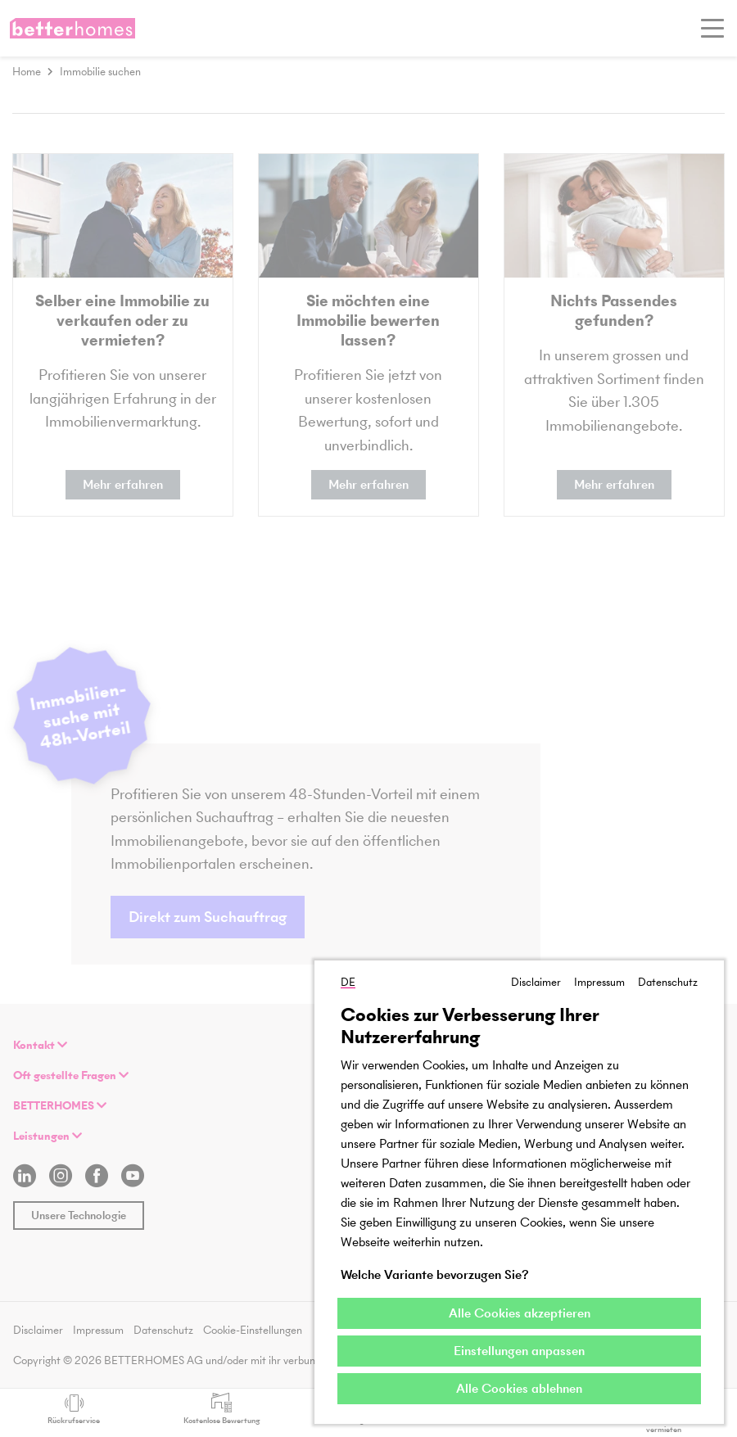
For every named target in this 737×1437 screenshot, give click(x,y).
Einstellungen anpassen (519, 1350)
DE (348, 982)
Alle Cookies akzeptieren (519, 1313)
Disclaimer (536, 982)
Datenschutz (668, 982)
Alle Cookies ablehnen (519, 1388)
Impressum (599, 982)
